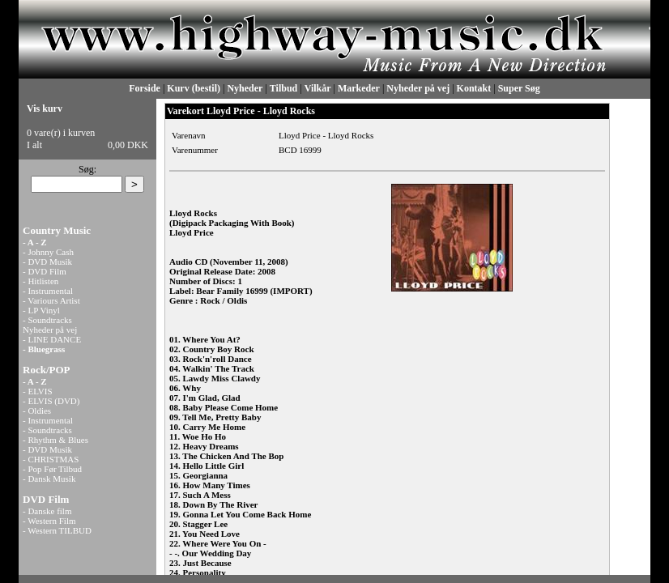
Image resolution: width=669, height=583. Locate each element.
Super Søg (519, 88)
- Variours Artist (51, 300)
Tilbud (283, 88)
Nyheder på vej (418, 88)
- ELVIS (38, 391)
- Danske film (47, 511)
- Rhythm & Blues (55, 440)
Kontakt (474, 88)
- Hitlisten (40, 281)
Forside (144, 88)
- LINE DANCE (52, 339)
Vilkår (318, 88)
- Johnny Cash (48, 252)
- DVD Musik (47, 261)
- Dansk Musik (49, 478)
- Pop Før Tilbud (52, 469)
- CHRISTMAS (51, 459)
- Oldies (37, 410)
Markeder (359, 88)
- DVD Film (44, 271)
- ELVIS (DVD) (51, 401)
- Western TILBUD (57, 530)
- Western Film (49, 521)
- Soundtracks (47, 320)
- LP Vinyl (41, 310)
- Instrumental (48, 291)
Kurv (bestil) (193, 88)
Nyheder (244, 88)
